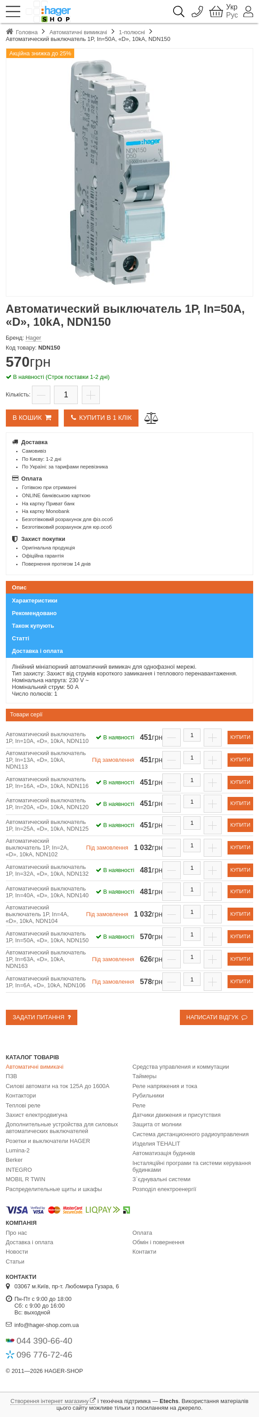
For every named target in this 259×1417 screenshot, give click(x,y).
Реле (139, 1105)
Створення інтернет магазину (49, 1401)
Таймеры (145, 1076)
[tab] (130, 587)
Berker (14, 1159)
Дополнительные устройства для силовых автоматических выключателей (62, 1127)
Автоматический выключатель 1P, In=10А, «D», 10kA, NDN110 (47, 737)
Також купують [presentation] (33, 625)
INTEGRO (19, 1169)
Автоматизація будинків (164, 1153)
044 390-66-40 (44, 1340)
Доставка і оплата (30, 1242)
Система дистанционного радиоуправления (191, 1134)
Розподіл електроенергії (164, 1189)
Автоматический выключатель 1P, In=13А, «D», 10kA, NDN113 (46, 760)
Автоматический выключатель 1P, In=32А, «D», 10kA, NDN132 (47, 870)
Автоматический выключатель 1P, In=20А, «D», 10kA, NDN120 (47, 803)
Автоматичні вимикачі (34, 1066)
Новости (17, 1251)
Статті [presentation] (21, 638)
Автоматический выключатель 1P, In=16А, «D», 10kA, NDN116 (47, 782)
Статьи (15, 1261)
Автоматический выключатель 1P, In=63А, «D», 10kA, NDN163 (46, 959)
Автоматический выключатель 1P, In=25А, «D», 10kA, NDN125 (47, 825)
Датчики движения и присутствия (177, 1114)
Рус (232, 15)
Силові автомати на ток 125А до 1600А (57, 1086)
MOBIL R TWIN (25, 1179)
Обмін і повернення (158, 1242)
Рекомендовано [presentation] (34, 613)
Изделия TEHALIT (156, 1143)
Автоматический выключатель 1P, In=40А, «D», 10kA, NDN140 (47, 892)
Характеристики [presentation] (35, 600)
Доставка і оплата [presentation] (37, 651)
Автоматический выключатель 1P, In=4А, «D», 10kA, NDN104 (37, 914)
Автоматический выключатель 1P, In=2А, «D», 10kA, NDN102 (37, 847)
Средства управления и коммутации (181, 1066)
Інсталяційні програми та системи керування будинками (192, 1166)
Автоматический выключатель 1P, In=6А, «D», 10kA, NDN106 (46, 982)
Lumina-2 (18, 1150)
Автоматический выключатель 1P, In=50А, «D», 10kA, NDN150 (47, 937)
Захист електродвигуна (36, 1114)
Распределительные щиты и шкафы (54, 1189)
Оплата (142, 1232)
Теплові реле (23, 1105)
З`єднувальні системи (162, 1179)
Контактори (21, 1095)
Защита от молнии (157, 1124)
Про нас (16, 1232)
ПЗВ (11, 1076)
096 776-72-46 (44, 1354)
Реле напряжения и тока (165, 1086)
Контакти (144, 1251)
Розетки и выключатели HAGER (48, 1141)
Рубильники (148, 1095)
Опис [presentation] (19, 587)
